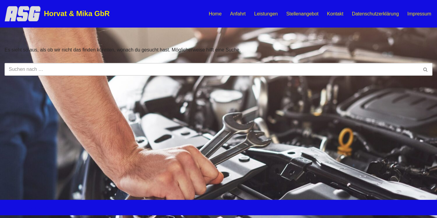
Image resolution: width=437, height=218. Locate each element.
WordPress (65, 210)
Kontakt (335, 13)
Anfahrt (237, 13)
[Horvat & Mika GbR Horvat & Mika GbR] (57, 13)
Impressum (419, 13)
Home (215, 13)
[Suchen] (212, 69)
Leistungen (266, 13)
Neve (10, 210)
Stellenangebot (302, 13)
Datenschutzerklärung (375, 13)
